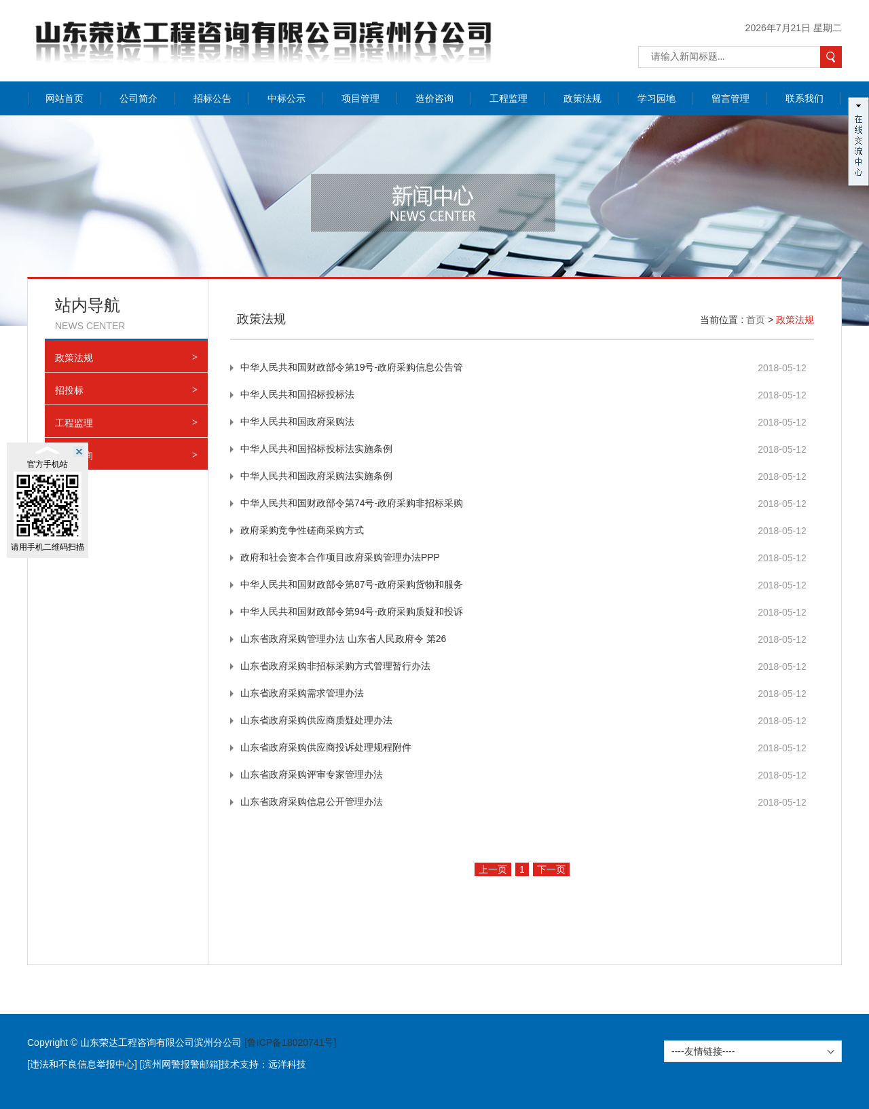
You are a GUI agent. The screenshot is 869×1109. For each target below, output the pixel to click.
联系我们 (804, 98)
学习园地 (656, 98)
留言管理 (730, 98)
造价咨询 (434, 98)
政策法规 (582, 98)
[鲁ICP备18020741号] (290, 1042)
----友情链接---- (703, 1051)
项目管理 (360, 98)
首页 (755, 319)
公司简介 (138, 98)
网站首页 (64, 98)
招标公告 (212, 98)
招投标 (126, 390)
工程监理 (508, 98)
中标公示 (286, 98)
